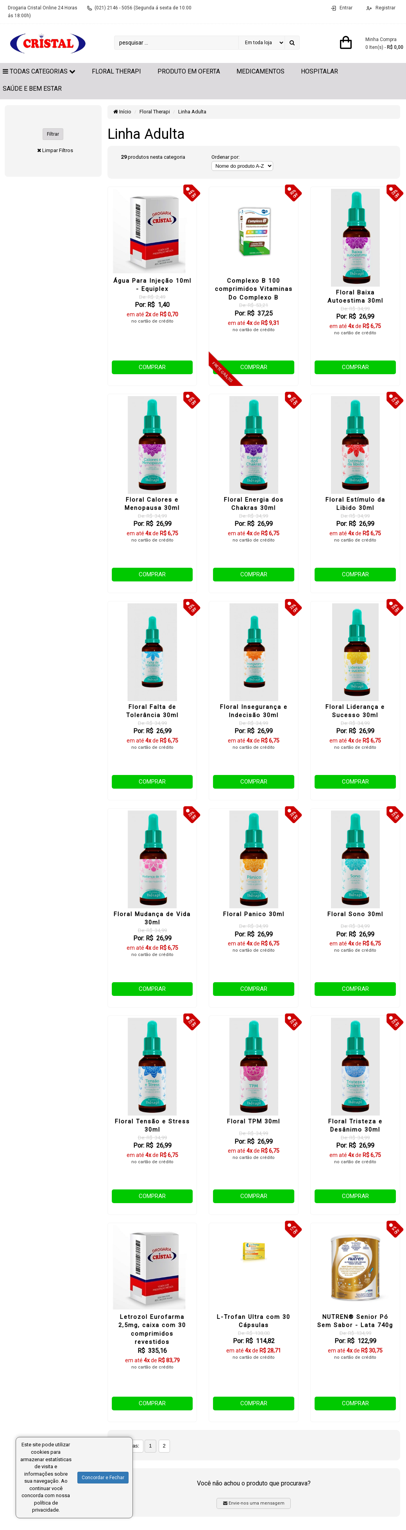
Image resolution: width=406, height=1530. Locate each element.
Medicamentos (260, 71)
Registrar (384, 8)
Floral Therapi (116, 71)
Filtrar (53, 134)
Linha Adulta (192, 112)
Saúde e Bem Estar (32, 88)
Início (122, 112)
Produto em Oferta (188, 71)
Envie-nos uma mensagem (253, 1503)
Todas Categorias (39, 71)
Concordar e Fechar (103, 1477)
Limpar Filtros (57, 150)
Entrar (346, 8)
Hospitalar (319, 71)
